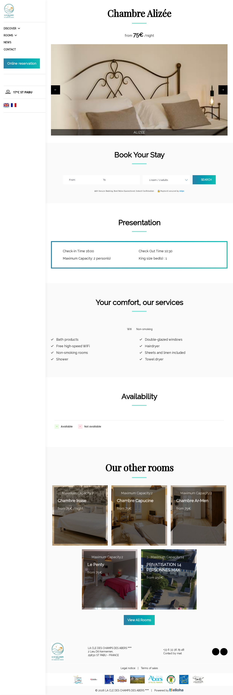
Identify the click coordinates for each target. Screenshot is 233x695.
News (7, 42)
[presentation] (55, 89)
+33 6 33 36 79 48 (171, 650)
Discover (12, 28)
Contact (10, 49)
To (104, 179)
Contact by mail (170, 653)
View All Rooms (139, 620)
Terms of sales (149, 668)
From (72, 179)
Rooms (10, 35)
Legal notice (128, 668)
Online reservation (21, 63)
